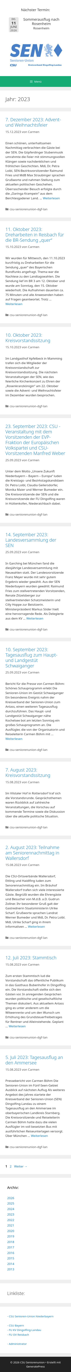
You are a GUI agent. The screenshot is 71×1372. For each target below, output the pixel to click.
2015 (10, 1258)
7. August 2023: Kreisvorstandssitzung (27, 772)
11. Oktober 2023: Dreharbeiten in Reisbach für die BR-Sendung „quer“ (34, 234)
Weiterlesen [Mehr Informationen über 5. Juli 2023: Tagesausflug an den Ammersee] (39, 1136)
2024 (10, 1209)
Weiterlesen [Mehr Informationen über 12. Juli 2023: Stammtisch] (17, 1026)
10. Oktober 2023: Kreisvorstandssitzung (27, 337)
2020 (10, 1231)
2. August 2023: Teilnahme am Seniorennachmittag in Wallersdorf (32, 852)
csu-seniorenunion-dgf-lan (28, 209)
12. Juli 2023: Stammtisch (30, 957)
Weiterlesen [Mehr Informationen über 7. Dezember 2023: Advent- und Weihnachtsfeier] (51, 198)
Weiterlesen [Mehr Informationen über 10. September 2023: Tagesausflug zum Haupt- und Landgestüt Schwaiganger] (13, 739)
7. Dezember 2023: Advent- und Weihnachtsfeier (33, 122)
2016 (10, 1253)
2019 (10, 1236)
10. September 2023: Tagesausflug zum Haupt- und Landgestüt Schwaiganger (31, 657)
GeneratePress (35, 1366)
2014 (10, 1264)
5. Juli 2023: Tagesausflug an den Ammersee (34, 1060)
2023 (10, 1214)
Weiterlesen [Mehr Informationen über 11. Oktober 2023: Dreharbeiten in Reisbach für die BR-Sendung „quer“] (13, 304)
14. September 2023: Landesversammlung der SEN (30, 539)
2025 (10, 1203)
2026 (10, 1198)
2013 (10, 1269)
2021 (10, 1225)
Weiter (20, 1166)
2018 (10, 1242)
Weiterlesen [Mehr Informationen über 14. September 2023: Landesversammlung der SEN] (34, 618)
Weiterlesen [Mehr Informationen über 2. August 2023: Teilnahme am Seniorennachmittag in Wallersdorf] (36, 926)
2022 (10, 1220)
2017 (10, 1247)
